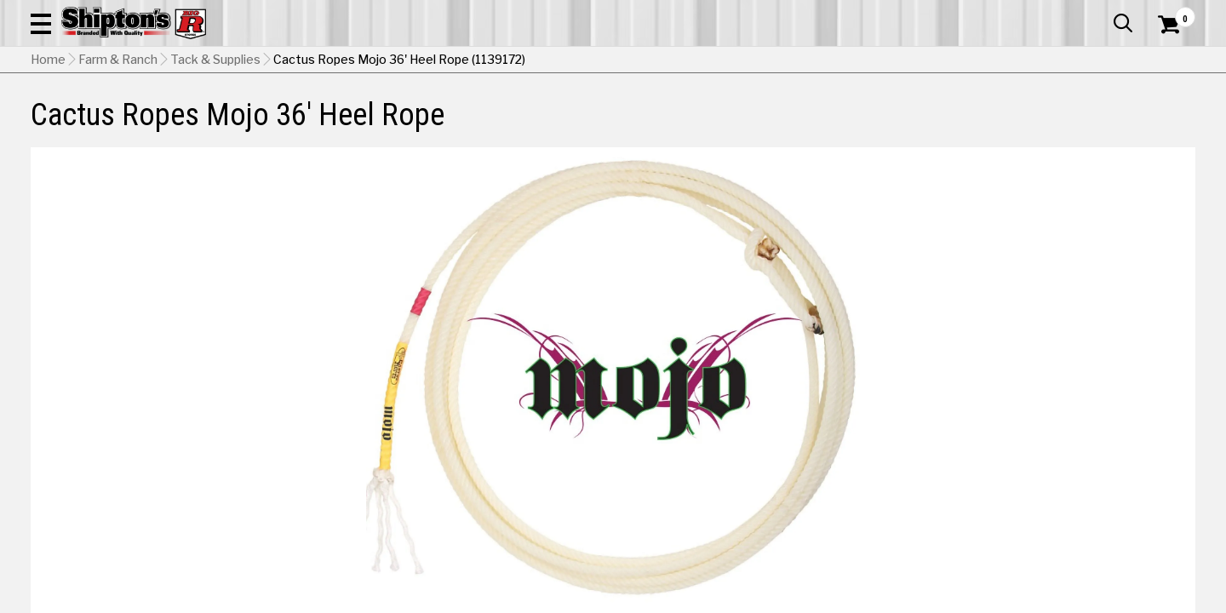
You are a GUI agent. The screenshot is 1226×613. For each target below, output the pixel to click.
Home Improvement (691, 125)
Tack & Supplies (215, 166)
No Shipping (898, 484)
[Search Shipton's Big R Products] (555, 61)
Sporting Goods (1074, 125)
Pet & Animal (952, 125)
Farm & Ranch (438, 125)
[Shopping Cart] (1166, 61)
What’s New (1099, 12)
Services (1172, 12)
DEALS (1163, 124)
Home (48, 166)
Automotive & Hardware (293, 125)
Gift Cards (1025, 12)
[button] (670, 61)
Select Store (1075, 484)
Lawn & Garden (836, 125)
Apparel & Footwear (121, 125)
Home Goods (554, 125)
